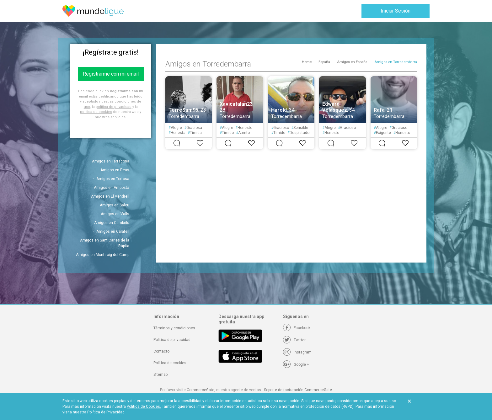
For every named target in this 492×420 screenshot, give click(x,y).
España (324, 62)
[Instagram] (297, 352)
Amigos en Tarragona (110, 161)
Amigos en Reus (114, 170)
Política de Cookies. (144, 406)
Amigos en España (352, 62)
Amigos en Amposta (111, 187)
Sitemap (160, 374)
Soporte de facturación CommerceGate (298, 390)
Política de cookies (169, 363)
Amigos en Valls (115, 214)
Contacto (161, 351)
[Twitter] (294, 340)
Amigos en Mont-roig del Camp (102, 255)
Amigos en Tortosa (112, 179)
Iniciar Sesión (395, 11)
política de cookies (96, 112)
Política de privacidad (171, 340)
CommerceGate (200, 390)
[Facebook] (296, 328)
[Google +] (296, 364)
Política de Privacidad (106, 412)
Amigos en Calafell (112, 231)
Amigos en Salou (114, 205)
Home (307, 62)
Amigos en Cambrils (111, 223)
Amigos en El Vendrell (110, 196)
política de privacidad (113, 107)
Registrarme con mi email (111, 74)
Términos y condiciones (174, 328)
